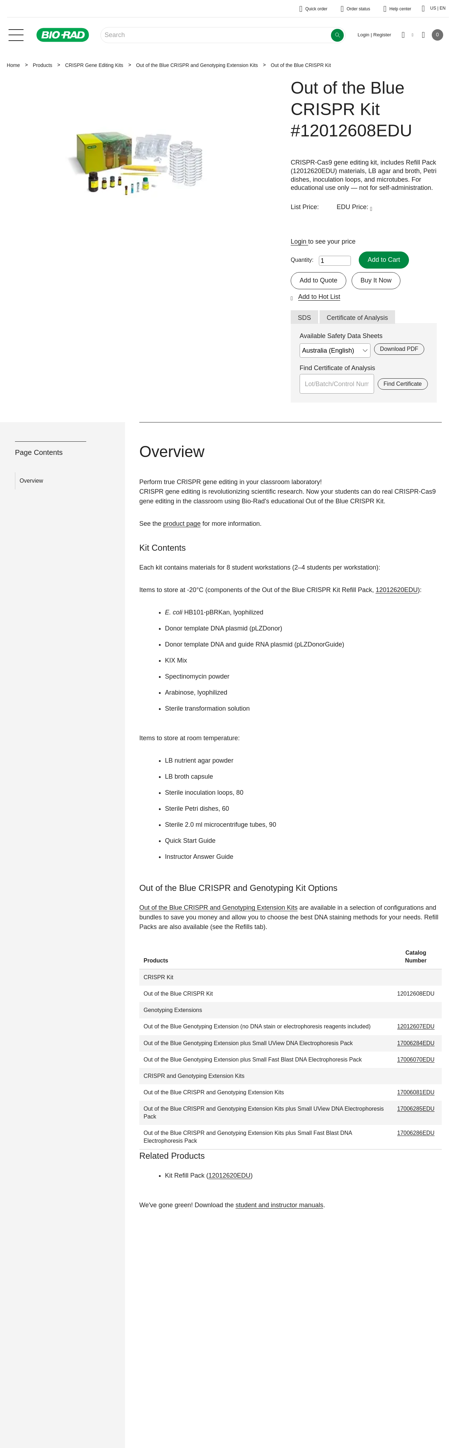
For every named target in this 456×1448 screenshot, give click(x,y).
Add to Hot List (319, 296)
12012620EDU (396, 589)
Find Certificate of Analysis (337, 368)
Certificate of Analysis (357, 317)
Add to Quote (318, 280)
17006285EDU (416, 1109)
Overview (31, 481)
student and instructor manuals (279, 1205)
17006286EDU (416, 1133)
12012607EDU (416, 1026)
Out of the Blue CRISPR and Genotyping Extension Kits (197, 65)
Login (299, 241)
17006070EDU (416, 1060)
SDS (304, 317)
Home (13, 65)
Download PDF (399, 349)
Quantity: (302, 260)
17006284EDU (416, 1043)
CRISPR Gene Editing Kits (94, 65)
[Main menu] (16, 34)
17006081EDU (416, 1092)
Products (42, 65)
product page (182, 523)
